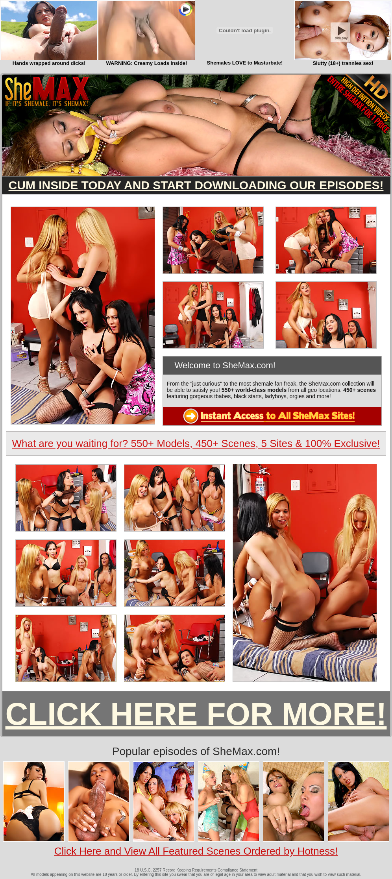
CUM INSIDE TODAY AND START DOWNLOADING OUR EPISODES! (196, 185)
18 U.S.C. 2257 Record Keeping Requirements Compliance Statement (196, 870)
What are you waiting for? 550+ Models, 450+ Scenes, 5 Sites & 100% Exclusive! (196, 443)
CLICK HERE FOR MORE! (196, 713)
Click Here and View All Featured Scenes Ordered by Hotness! (196, 851)
